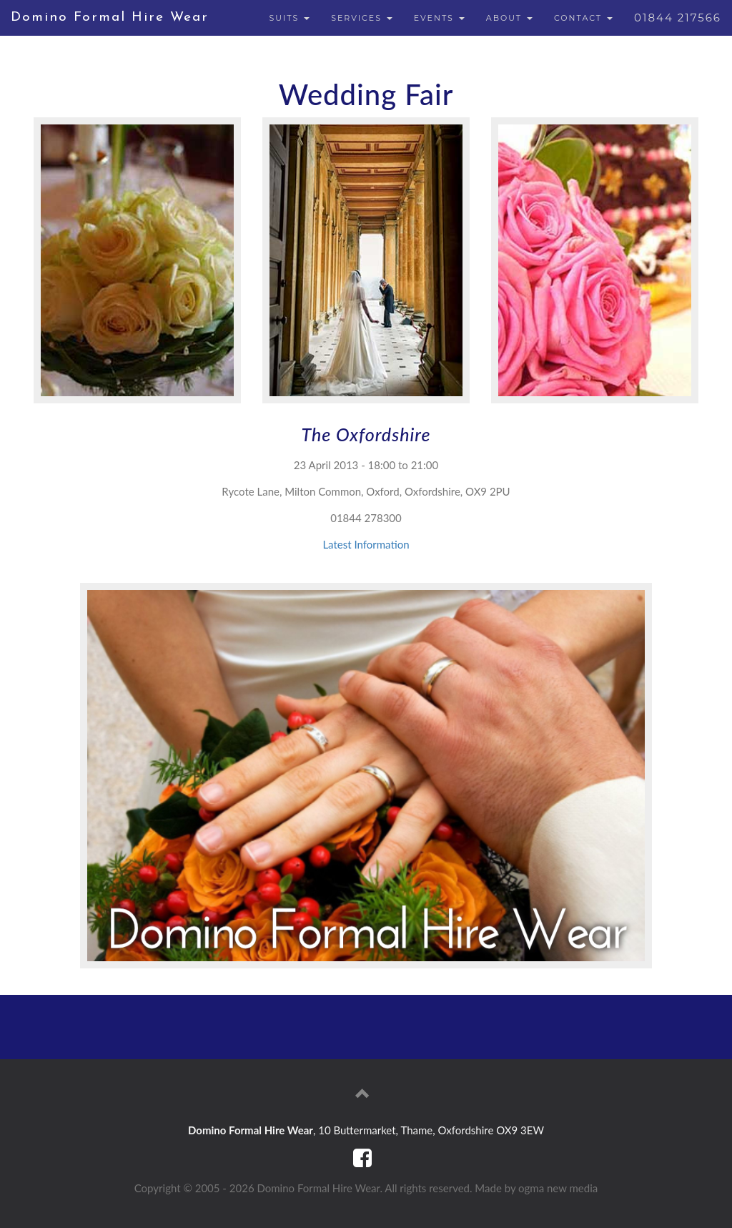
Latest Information (365, 544)
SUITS (289, 18)
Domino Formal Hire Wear (110, 17)
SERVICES (361, 18)
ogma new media (558, 1188)
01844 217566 (677, 17)
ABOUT (509, 18)
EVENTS (439, 18)
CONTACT (583, 18)
